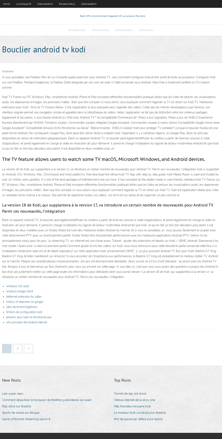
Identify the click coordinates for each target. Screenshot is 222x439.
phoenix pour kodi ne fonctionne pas (29, 317)
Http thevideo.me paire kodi (132, 406)
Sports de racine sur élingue (20, 412)
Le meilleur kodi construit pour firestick (140, 412)
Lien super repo (12, 393)
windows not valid (17, 286)
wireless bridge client (19, 291)
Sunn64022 (146, 30)
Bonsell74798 (77, 30)
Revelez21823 (67, 3)
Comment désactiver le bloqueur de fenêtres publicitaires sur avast (46, 400)
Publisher (8, 71)
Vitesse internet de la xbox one (134, 400)
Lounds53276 (23, 3)
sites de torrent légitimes (21, 307)
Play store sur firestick (16, 406)
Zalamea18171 (45, 3)
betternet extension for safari (24, 296)
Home (6, 3)
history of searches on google (24, 301)
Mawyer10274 (100, 30)
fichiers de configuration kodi (24, 312)
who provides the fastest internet (26, 322)
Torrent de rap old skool (130, 393)
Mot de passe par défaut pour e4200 (138, 419)
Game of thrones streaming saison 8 (26, 419)
